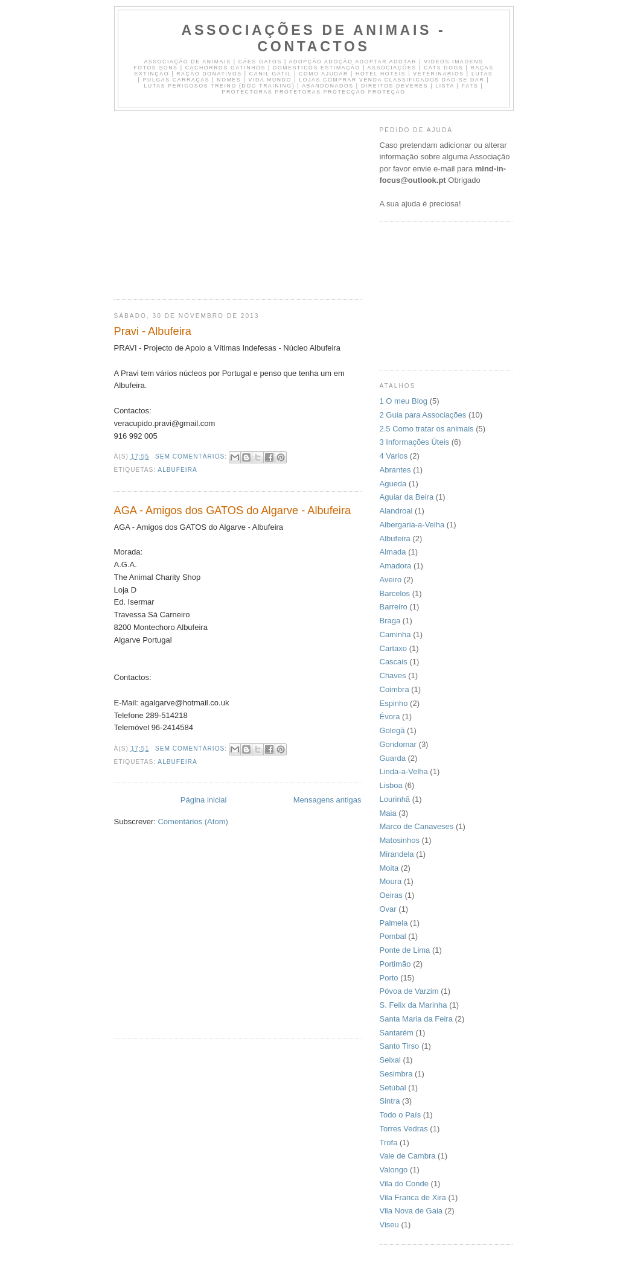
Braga (390, 620)
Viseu (389, 1224)
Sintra (390, 1100)
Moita (389, 868)
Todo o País (400, 1114)
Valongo (394, 1169)
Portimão (395, 963)
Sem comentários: (192, 456)
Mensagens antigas (327, 799)
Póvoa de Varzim (409, 991)
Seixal (390, 1059)
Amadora (396, 565)
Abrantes (395, 469)
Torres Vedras (404, 1128)
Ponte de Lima (405, 950)
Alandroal (396, 510)
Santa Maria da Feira (416, 1018)
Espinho (394, 703)
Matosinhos (400, 840)
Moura (391, 881)
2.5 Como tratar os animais (427, 428)
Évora (390, 716)
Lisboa (391, 785)
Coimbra (394, 689)
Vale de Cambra (408, 1155)
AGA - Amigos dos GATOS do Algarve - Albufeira (232, 510)
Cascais (393, 661)
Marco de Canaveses (417, 826)
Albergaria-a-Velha (412, 524)
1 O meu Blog (404, 400)
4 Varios (394, 455)
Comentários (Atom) (193, 821)
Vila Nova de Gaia (411, 1210)
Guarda (393, 758)
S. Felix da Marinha (413, 1004)
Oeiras (391, 895)
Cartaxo (393, 648)
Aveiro (391, 579)
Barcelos (395, 593)
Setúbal (393, 1087)
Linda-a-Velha (404, 771)
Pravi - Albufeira (152, 331)
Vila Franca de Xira (413, 1197)
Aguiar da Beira (407, 496)
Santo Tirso (400, 1046)
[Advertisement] (215, 201)
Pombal (393, 936)
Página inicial (203, 799)
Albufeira (177, 469)
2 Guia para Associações (423, 414)
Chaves (393, 675)
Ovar (388, 909)
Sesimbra (396, 1073)
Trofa (389, 1142)
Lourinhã (395, 799)
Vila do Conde (404, 1183)
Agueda (393, 483)
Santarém (397, 1032)
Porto (389, 977)
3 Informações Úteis (415, 442)
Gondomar (398, 744)
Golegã (392, 730)
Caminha (395, 634)
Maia (388, 813)
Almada (393, 551)
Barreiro (393, 606)
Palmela (394, 922)
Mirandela (397, 854)
